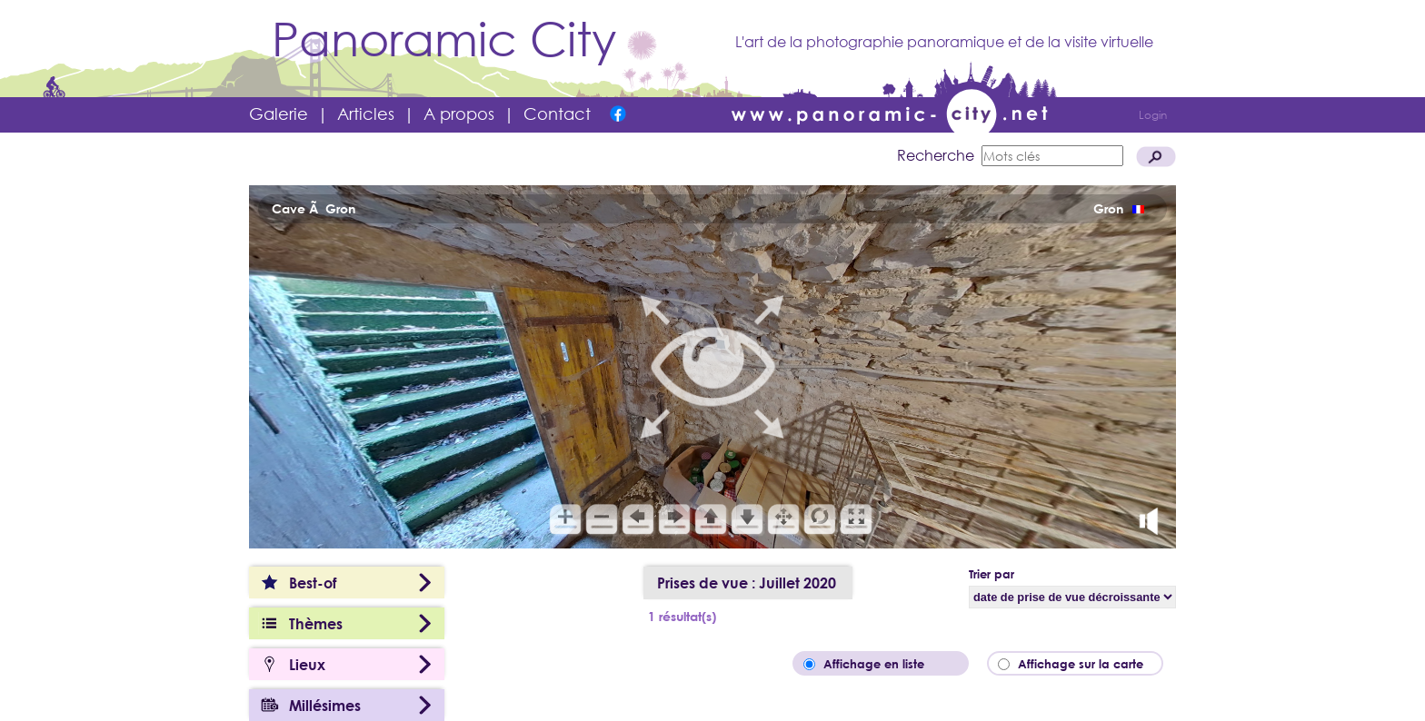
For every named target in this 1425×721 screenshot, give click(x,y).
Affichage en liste (886, 664)
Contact (557, 113)
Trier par (991, 574)
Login (1153, 115)
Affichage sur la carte (1086, 664)
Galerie (278, 113)
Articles (365, 113)
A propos (459, 113)
